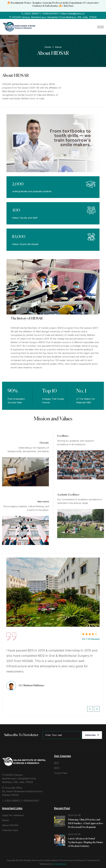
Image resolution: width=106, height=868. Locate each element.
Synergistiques (60, 864)
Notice (5, 820)
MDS (56, 768)
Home (48, 47)
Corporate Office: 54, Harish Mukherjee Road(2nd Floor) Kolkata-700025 (22, 791)
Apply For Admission (13, 815)
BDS (56, 763)
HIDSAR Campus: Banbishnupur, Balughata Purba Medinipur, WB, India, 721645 (19, 778)
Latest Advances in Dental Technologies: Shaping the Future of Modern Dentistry (85, 842)
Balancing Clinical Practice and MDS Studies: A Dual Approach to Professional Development (85, 823)
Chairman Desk (10, 830)
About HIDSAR (10, 825)
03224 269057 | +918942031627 (20, 800)
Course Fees (60, 773)
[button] (90, 709)
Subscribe (92, 735)
